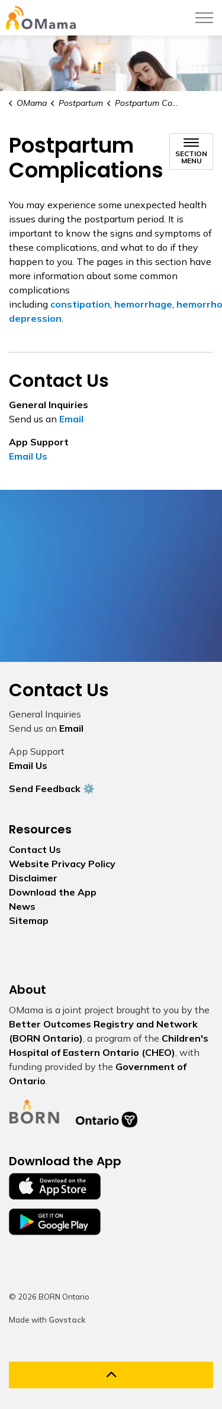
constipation (80, 304)
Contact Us (35, 849)
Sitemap (29, 920)
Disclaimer (33, 878)
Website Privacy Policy (62, 864)
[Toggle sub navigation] (191, 151)
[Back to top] (111, 1375)
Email (71, 419)
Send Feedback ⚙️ (52, 788)
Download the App (52, 892)
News (22, 906)
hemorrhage (143, 304)
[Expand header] (204, 17)
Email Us (28, 456)
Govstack (67, 1319)
